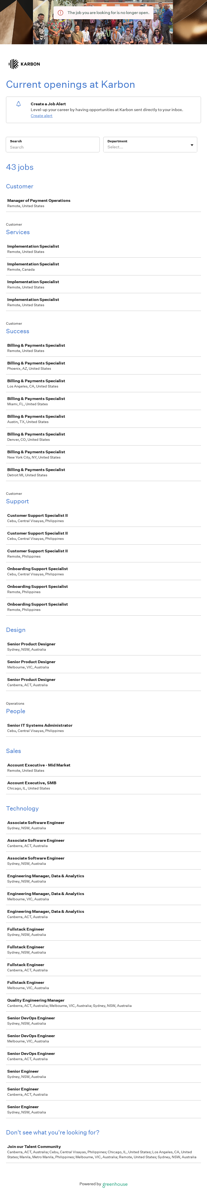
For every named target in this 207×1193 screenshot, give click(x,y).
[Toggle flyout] (192, 145)
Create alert (41, 115)
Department (117, 141)
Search (16, 141)
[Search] (53, 148)
